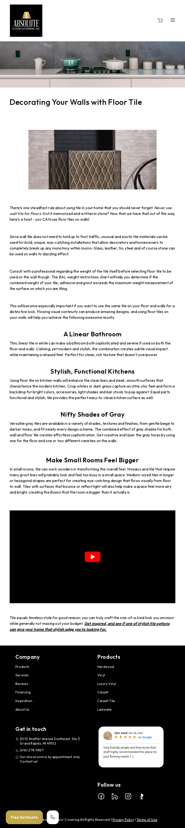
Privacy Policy (123, 819)
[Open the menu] (172, 20)
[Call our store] (53, 817)
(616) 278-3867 (32, 750)
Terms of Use (147, 819)
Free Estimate (24, 817)
